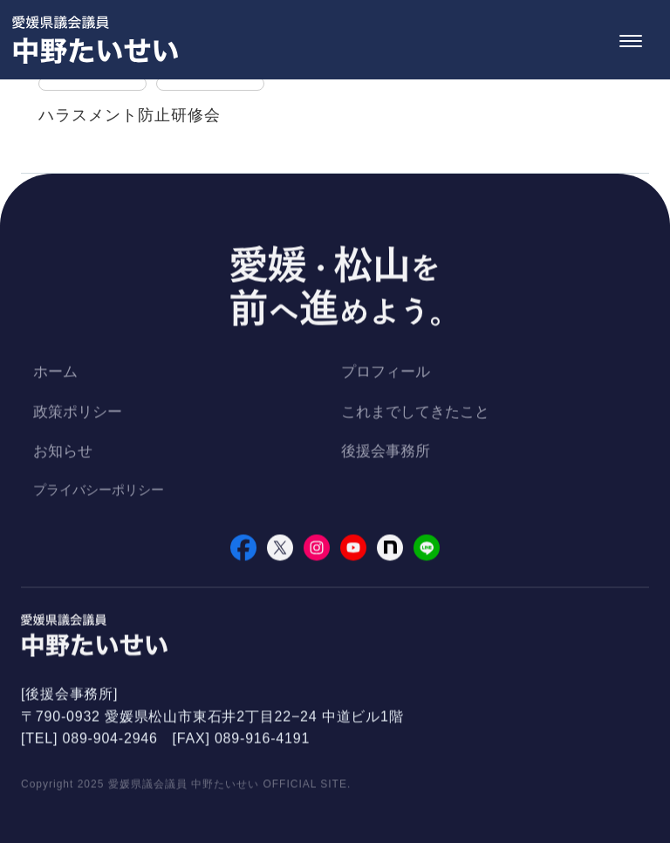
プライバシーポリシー (98, 491)
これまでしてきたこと (415, 414)
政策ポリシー (77, 414)
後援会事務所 (385, 453)
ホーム (55, 374)
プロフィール (385, 374)
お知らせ (62, 453)
